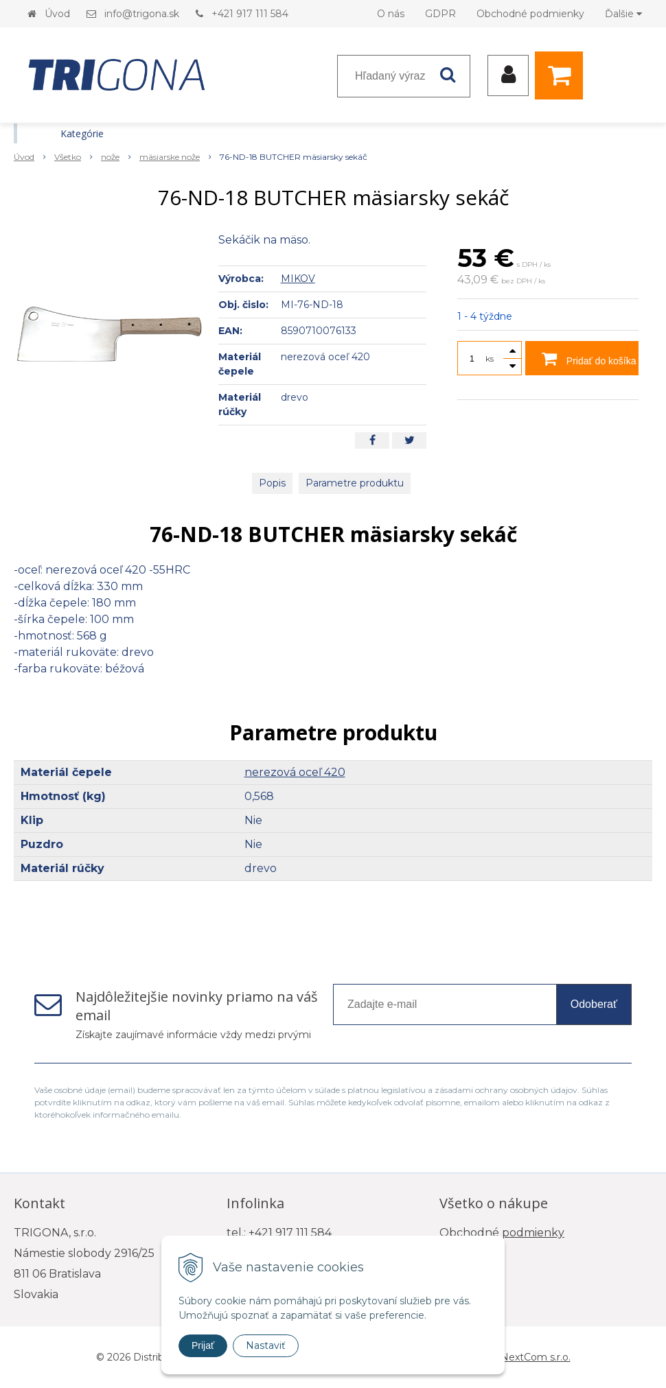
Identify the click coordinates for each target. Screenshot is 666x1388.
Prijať (203, 1345)
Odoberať (594, 1004)
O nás (390, 14)
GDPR (440, 14)
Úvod (57, 14)
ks (489, 358)
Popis (272, 483)
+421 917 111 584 (249, 14)
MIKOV (298, 278)
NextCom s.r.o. (536, 1357)
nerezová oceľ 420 (294, 772)
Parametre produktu (355, 483)
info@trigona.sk (141, 14)
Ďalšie (623, 14)
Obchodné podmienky (530, 14)
